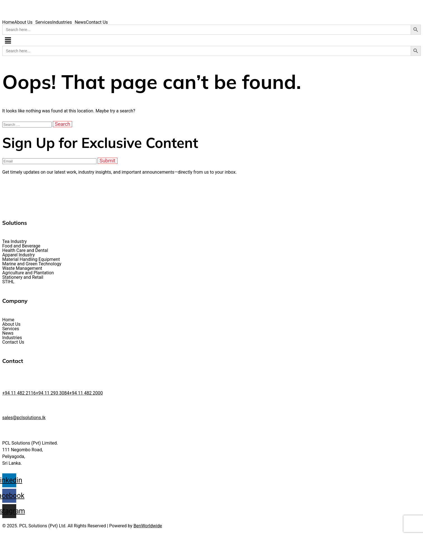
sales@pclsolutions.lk (24, 417)
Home (8, 22)
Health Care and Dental (25, 250)
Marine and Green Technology (31, 264)
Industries (62, 22)
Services (43, 22)
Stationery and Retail (22, 277)
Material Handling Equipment (31, 259)
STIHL (8, 282)
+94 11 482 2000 (86, 393)
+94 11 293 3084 (52, 393)
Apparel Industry (18, 255)
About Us (23, 22)
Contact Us (97, 22)
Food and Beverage (21, 246)
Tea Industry (14, 241)
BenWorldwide (147, 525)
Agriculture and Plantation (28, 273)
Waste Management (22, 268)
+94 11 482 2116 (19, 393)
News (80, 22)
